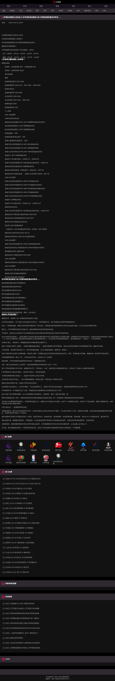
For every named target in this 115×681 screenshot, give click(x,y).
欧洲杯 (12, 11)
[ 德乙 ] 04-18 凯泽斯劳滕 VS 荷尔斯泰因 (17, 508)
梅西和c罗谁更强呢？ (9, 46)
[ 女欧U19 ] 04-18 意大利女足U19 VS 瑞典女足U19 (21, 479)
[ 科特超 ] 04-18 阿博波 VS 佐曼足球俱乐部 (18, 493)
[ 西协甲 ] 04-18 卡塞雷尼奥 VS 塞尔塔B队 (18, 543)
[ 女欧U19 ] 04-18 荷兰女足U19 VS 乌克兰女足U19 (21, 483)
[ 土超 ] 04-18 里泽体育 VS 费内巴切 (16, 552)
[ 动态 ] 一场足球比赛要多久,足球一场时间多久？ (20, 633)
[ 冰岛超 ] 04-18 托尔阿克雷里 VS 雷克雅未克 (19, 562)
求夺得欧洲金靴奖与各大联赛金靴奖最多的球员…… (20, 42)
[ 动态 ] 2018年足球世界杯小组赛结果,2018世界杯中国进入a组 (25, 643)
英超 (3, 11)
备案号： (49, 679)
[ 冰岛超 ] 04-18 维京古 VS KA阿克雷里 (17, 557)
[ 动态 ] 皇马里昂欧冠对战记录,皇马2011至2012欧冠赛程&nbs (25, 628)
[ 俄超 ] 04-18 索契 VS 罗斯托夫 (14, 518)
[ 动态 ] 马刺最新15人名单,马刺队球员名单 (18, 603)
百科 (73, 6)
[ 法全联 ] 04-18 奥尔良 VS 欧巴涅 (15, 567)
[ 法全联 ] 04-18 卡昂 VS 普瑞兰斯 (15, 572)
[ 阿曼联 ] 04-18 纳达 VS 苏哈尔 (14, 498)
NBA (96, 11)
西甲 (45, 11)
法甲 (78, 11)
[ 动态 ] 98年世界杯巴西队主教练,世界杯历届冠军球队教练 (23, 623)
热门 (89, 6)
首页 (8, 6)
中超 (20, 11)
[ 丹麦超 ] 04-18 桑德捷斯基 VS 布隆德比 (17, 528)
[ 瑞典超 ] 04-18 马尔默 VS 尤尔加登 (16, 538)
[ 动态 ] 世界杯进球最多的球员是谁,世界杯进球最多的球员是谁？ (26, 613)
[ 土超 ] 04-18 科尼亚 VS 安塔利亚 (15, 547)
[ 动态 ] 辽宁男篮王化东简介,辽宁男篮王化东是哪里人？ (23, 608)
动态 (106, 6)
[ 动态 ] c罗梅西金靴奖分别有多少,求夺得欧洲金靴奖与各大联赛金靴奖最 (28, 648)
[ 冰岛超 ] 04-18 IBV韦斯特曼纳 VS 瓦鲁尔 (18, 513)
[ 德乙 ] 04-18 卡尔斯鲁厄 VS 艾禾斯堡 (17, 503)
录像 (57, 6)
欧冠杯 (29, 11)
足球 (25, 6)
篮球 (41, 6)
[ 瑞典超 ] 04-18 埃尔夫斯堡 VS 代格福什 (17, 533)
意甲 (52, 11)
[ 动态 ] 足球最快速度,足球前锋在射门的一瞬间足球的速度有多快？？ (27, 618)
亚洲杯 (69, 11)
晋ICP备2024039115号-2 (60, 679)
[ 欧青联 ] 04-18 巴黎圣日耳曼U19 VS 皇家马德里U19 (22, 523)
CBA (104, 11)
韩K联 (61, 11)
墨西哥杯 (87, 11)
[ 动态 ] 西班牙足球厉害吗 (12, 638)
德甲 (37, 11)
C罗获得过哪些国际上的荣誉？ (12, 39)
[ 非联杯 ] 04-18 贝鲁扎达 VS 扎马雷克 (17, 488)
